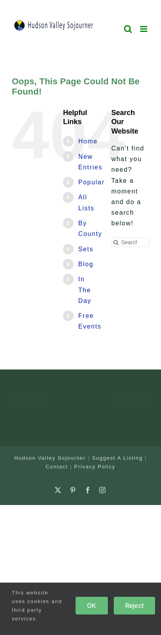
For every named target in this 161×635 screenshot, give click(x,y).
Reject (134, 605)
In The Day (85, 290)
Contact (57, 467)
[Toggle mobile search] (128, 29)
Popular (91, 182)
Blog (86, 264)
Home (88, 141)
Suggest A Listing (117, 458)
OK (91, 605)
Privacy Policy (94, 467)
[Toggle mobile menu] (144, 29)
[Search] (116, 242)
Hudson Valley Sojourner (50, 458)
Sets (86, 249)
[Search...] (130, 242)
